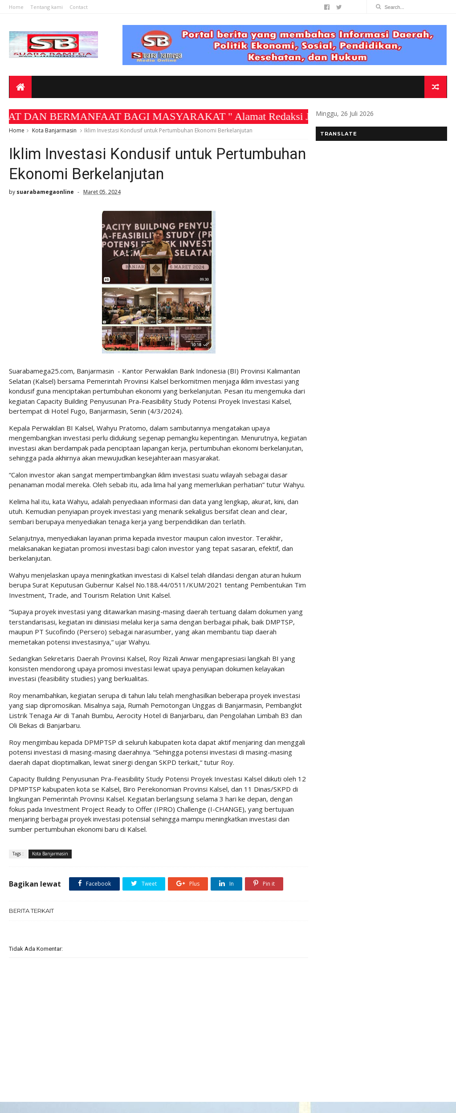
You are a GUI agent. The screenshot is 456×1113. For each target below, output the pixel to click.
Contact (78, 7)
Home (16, 7)
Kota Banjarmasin (54, 131)
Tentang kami (46, 7)
